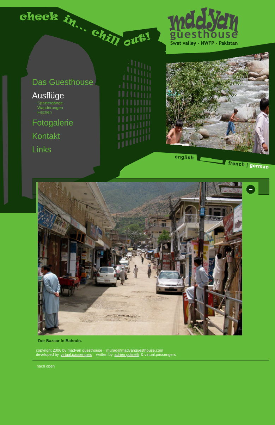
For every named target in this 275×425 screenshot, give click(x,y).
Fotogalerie (52, 122)
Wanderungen (50, 107)
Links (41, 149)
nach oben (46, 366)
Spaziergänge (50, 103)
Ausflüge (48, 95)
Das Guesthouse (62, 82)
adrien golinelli (126, 354)
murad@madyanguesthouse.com (134, 350)
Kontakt (46, 136)
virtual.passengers (76, 354)
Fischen (44, 112)
